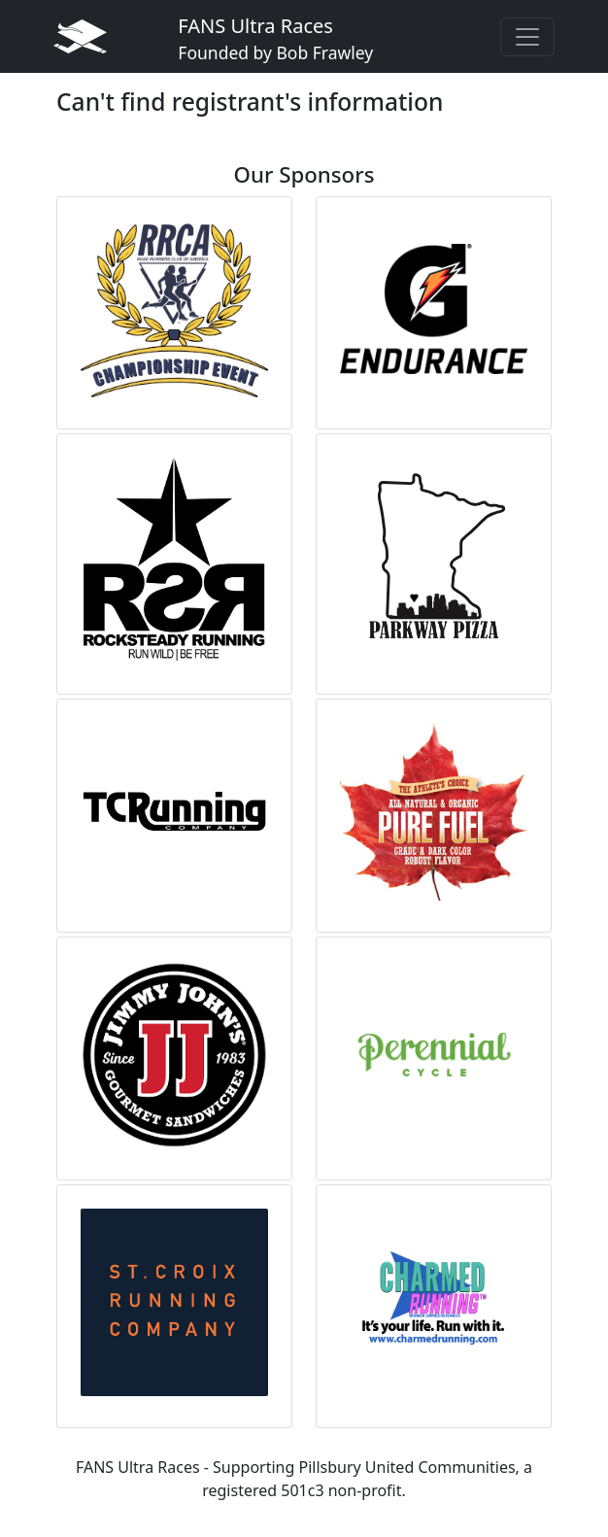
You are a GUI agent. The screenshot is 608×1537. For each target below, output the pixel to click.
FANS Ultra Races (275, 38)
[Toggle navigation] (527, 36)
